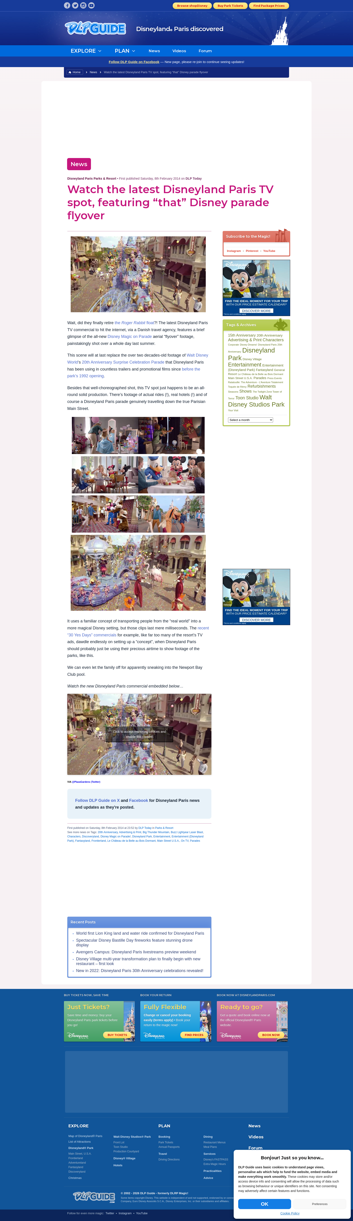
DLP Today (145, 828)
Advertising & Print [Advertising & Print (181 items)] (245, 340)
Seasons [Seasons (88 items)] (233, 391)
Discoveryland (90, 836)
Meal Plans (210, 1147)
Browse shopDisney (192, 5)
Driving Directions (169, 1159)
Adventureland (77, 1162)
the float (134, 323)
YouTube (269, 251)
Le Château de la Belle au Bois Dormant (131, 840)
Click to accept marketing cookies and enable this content (139, 734)
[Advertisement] (176, 118)
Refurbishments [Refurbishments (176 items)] (262, 386)
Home (77, 72)
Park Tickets (165, 1142)
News (154, 51)
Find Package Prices (269, 5)
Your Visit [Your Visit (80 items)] (233, 410)
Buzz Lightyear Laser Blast (187, 832)
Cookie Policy (290, 1213)
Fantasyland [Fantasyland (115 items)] (264, 370)
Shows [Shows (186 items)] (245, 391)
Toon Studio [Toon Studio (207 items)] (246, 397)
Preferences (320, 1204)
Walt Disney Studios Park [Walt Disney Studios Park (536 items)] (256, 401)
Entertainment (161, 836)
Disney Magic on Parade (130, 336)
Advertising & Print (130, 832)
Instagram (234, 251)
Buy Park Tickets (230, 5)
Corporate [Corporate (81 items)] (233, 344)
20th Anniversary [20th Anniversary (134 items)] (270, 335)
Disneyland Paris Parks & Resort (91, 178)
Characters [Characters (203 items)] (273, 339)
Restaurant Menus (215, 1142)
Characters (74, 836)
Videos (179, 51)
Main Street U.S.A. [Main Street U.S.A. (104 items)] (240, 378)
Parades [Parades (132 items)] (259, 378)
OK (265, 1204)
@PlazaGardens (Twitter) (86, 781)
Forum (205, 51)
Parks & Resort (164, 828)
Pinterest (252, 251)
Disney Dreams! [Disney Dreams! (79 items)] (248, 344)
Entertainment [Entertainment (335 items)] (244, 365)
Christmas (75, 1178)
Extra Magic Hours (215, 1164)
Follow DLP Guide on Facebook (134, 62)
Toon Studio (120, 1147)
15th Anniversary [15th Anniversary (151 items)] (242, 335)
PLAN (164, 1126)
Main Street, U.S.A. (80, 1153)
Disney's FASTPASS (216, 1159)
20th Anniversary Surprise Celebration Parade (123, 362)
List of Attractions (79, 1141)
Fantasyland (82, 840)
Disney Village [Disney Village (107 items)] (252, 359)
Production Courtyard (126, 1151)
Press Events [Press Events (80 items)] (274, 378)
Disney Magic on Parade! (115, 836)
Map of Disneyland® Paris (85, 1136)
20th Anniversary (108, 832)
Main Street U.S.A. (168, 840)
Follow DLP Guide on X (97, 800)
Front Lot (118, 1142)
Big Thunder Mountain (156, 832)
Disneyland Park (142, 836)
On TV (184, 840)
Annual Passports (169, 1147)
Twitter (110, 1213)
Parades (195, 840)
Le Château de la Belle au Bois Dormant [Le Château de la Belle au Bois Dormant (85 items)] (260, 374)
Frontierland (98, 840)
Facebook (138, 800)
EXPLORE (78, 1126)
